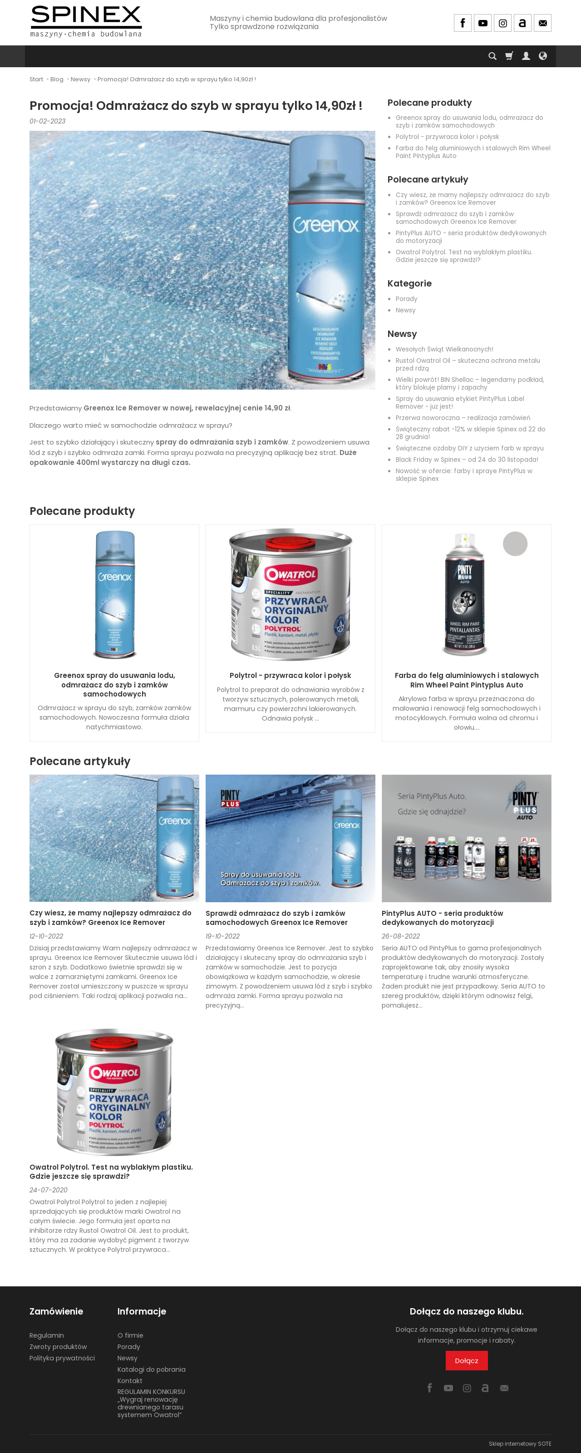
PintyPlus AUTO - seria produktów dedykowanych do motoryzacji (471, 237)
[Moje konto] (526, 56)
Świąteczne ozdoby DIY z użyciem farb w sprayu (470, 448)
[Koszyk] (509, 56)
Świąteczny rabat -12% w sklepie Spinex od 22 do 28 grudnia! (471, 433)
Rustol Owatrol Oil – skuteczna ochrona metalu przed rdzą (468, 364)
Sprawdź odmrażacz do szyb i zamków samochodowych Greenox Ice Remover (456, 218)
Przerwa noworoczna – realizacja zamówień (463, 418)
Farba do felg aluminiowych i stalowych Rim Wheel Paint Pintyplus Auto (473, 152)
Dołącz (466, 1360)
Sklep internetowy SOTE (520, 1444)
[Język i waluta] (542, 56)
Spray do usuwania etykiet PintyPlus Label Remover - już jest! (460, 403)
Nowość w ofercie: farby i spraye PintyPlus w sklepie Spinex (464, 475)
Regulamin (47, 1335)
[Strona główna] (86, 21)
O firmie (130, 1335)
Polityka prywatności (62, 1358)
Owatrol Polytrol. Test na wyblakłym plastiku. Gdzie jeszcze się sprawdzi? (464, 256)
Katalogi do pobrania (152, 1369)
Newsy (406, 310)
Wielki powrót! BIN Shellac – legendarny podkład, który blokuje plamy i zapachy (470, 384)
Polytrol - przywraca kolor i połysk (447, 137)
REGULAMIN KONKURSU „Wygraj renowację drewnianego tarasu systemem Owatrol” (151, 1403)
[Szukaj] (492, 56)
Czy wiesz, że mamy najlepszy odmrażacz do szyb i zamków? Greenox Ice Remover (473, 199)
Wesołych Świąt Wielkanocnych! (444, 349)
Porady (407, 299)
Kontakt (130, 1380)
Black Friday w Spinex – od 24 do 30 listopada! (467, 459)
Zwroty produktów (58, 1346)
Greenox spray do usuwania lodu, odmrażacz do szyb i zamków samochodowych (469, 122)
